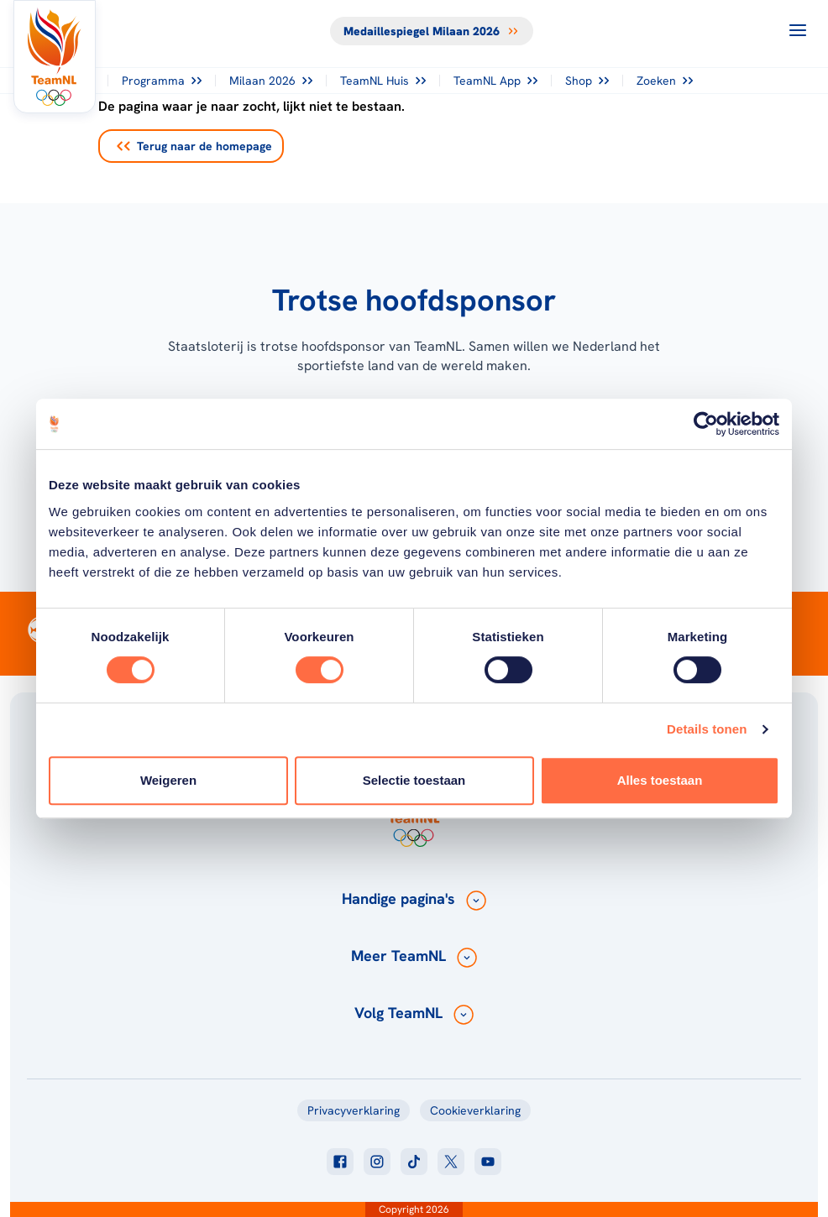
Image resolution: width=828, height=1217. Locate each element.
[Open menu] (798, 30)
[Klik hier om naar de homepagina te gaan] (54, 57)
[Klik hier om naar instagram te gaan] (377, 1161)
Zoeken (665, 80)
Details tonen (707, 729)
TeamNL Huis (383, 80)
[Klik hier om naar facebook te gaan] (340, 1161)
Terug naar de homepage (194, 146)
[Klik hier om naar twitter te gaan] (451, 1161)
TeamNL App (495, 80)
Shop (587, 80)
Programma (162, 80)
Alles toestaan (660, 780)
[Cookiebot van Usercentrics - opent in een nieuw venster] (705, 423)
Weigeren (168, 780)
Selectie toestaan (414, 780)
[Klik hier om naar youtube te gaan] (487, 1161)
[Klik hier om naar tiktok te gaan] (414, 1161)
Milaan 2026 (270, 80)
